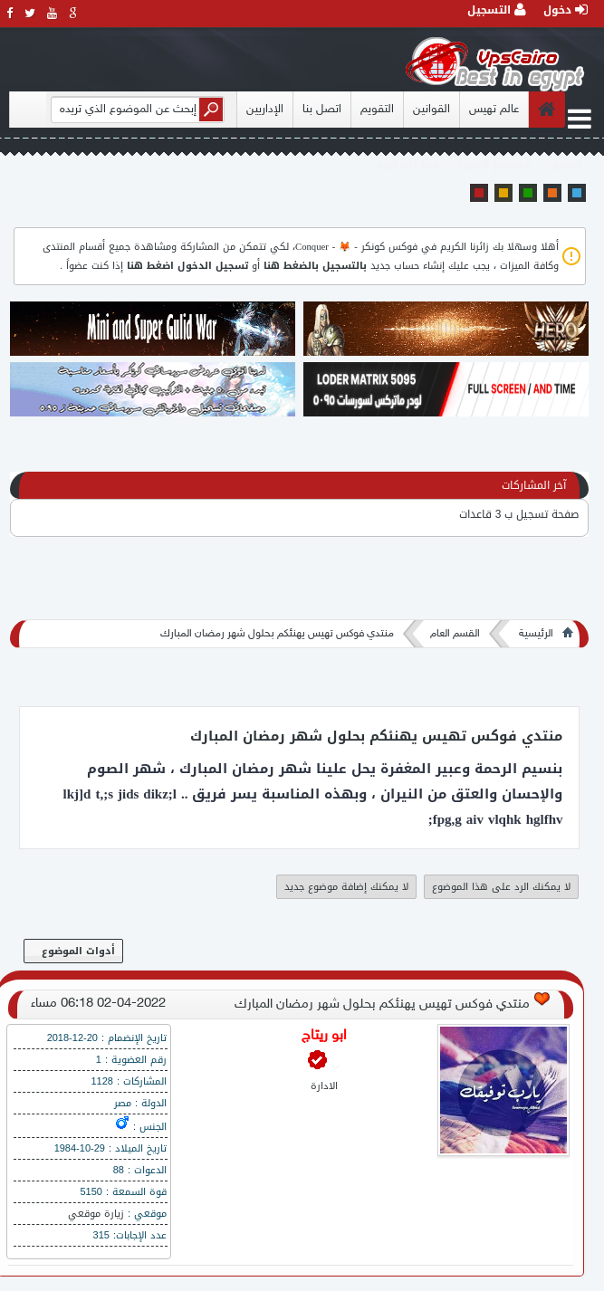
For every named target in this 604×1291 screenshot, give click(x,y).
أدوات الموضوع (73, 951)
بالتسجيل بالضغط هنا (315, 265)
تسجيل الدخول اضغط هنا (187, 265)
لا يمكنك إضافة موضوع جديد (346, 886)
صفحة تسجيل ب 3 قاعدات (519, 514)
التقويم (377, 109)
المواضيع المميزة (494, 164)
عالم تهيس (494, 109)
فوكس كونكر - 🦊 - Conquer (356, 246)
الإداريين (264, 109)
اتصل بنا (321, 109)
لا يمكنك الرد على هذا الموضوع (501, 886)
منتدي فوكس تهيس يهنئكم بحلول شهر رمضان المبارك (277, 633)
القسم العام (455, 633)
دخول (565, 10)
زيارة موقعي (96, 1213)
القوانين (431, 109)
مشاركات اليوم (407, 164)
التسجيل (496, 10)
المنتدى (566, 164)
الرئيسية (536, 633)
